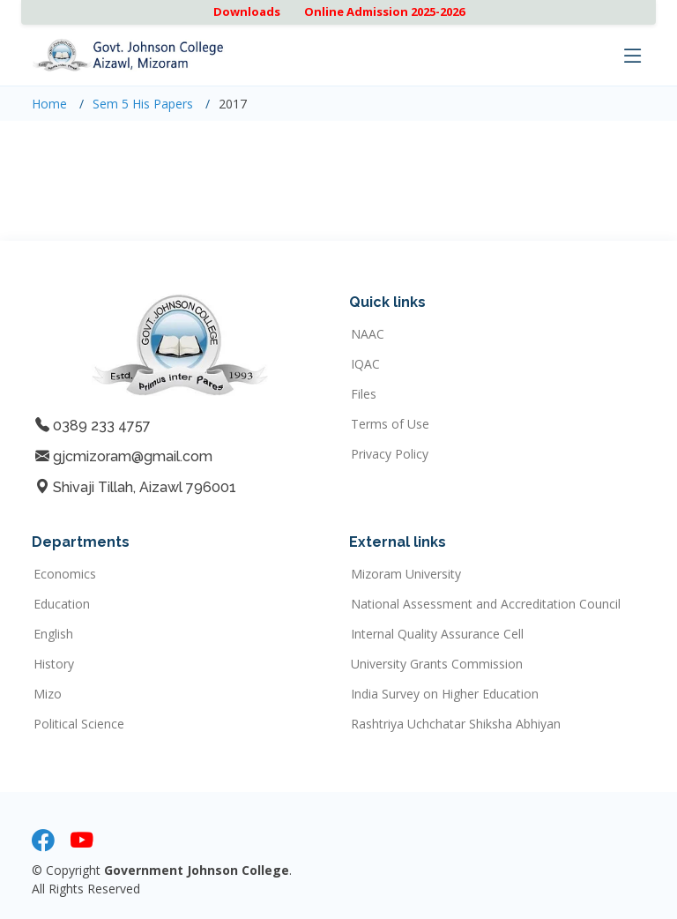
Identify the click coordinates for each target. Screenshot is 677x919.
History (53, 664)
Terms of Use (390, 424)
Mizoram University (406, 574)
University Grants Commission (437, 664)
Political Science (78, 724)
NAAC (367, 334)
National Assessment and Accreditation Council (486, 604)
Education (61, 604)
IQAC (365, 364)
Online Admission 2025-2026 (384, 11)
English (53, 634)
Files (363, 394)
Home (49, 103)
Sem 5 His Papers (143, 103)
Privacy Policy (389, 454)
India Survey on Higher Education (445, 694)
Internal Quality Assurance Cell (437, 634)
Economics (64, 574)
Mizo (47, 694)
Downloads (246, 11)
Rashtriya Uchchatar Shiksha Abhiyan (456, 724)
